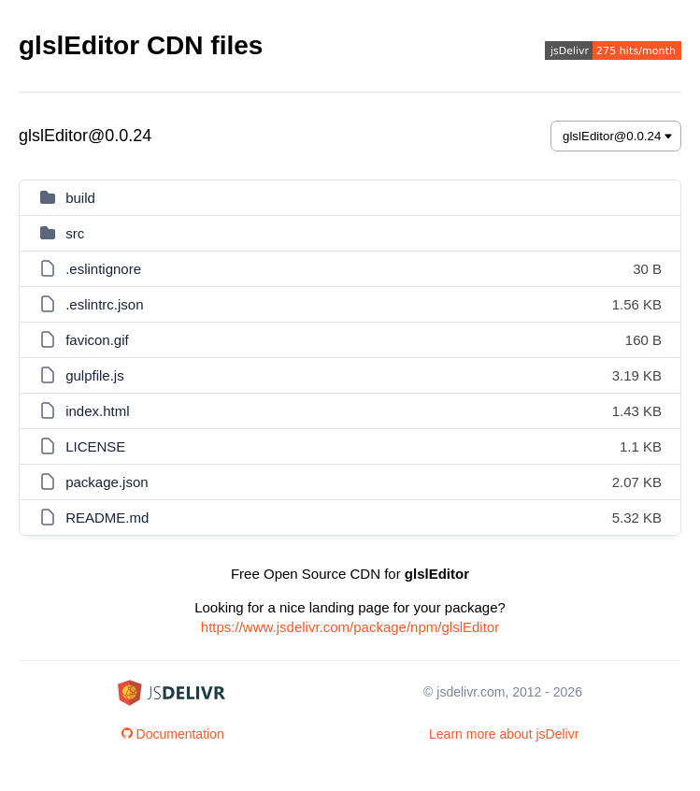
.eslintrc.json (104, 304)
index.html (97, 411)
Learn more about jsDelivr (504, 733)
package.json (106, 482)
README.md (107, 517)
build (80, 198)
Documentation (172, 733)
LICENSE (95, 446)
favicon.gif (97, 340)
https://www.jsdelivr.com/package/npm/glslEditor (350, 627)
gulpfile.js (94, 375)
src (74, 233)
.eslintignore (103, 269)
